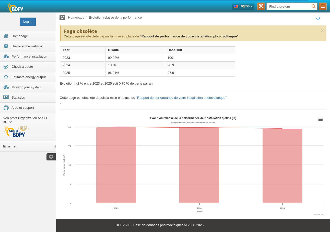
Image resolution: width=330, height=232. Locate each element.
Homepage (76, 17)
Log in (27, 21)
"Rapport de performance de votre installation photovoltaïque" (189, 36)
